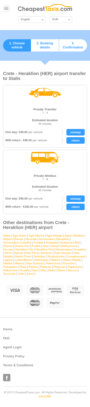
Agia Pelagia (54, 235)
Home (7, 329)
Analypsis (52, 242)
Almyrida (31, 239)
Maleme (55, 260)
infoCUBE (45, 396)
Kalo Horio (32, 253)
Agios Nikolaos (74, 235)
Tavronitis (9, 274)
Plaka (22, 267)
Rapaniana (75, 267)
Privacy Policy (13, 356)
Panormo (69, 263)
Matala (76, 260)
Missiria (19, 263)
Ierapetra (80, 249)
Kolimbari (40, 256)
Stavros (72, 270)
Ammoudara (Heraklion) (54, 239)
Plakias (33, 267)
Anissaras (66, 242)
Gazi (46, 246)
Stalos (61, 270)
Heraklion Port (44, 249)
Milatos (7, 263)
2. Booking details (45, 45)
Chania (7, 246)
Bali (77, 242)
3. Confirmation (73, 45)
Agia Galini (19, 235)
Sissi (35, 270)
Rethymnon (10, 270)
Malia (66, 260)
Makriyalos (41, 260)
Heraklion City (24, 249)
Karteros (46, 253)
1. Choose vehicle (17, 45)
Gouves (8, 249)
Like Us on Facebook (6, 377)
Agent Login (12, 347)
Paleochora (53, 263)
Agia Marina (36, 235)
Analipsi (38, 242)
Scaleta (25, 270)
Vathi (21, 274)
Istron (8, 253)
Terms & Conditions (18, 365)
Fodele (36, 246)
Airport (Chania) (13, 239)
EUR (55, 19)
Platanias (59, 267)
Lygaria (8, 260)
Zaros (30, 274)
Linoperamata (76, 256)
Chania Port (22, 246)
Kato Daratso (62, 253)
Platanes (45, 267)
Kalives (18, 253)
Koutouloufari (56, 256)
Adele (6, 235)
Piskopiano (10, 267)
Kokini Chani (23, 256)
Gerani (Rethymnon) (64, 246)
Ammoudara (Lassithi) (17, 242)
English (25, 19)
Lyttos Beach (23, 260)
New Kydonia (35, 263)
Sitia (43, 270)
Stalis (51, 270)
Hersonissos (64, 249)
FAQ (6, 338)
